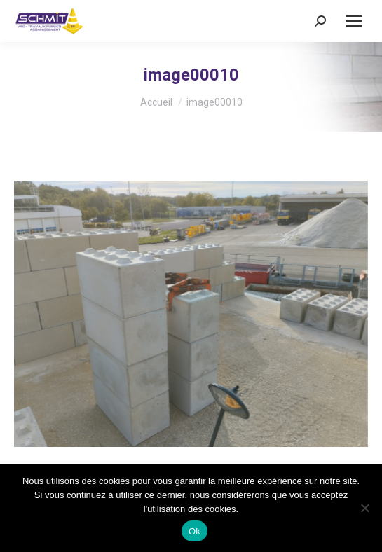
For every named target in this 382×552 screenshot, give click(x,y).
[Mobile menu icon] (354, 21)
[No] (364, 508)
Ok (194, 531)
